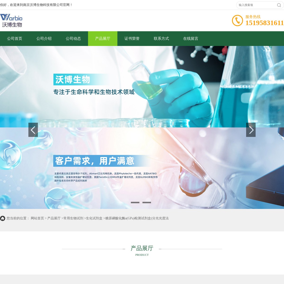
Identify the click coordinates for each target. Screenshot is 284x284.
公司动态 (73, 38)
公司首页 (14, 38)
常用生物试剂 (73, 218)
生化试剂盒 (94, 218)
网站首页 (37, 218)
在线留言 (190, 38)
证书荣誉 (132, 38)
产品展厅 (102, 38)
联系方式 (161, 38)
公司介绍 (44, 38)
